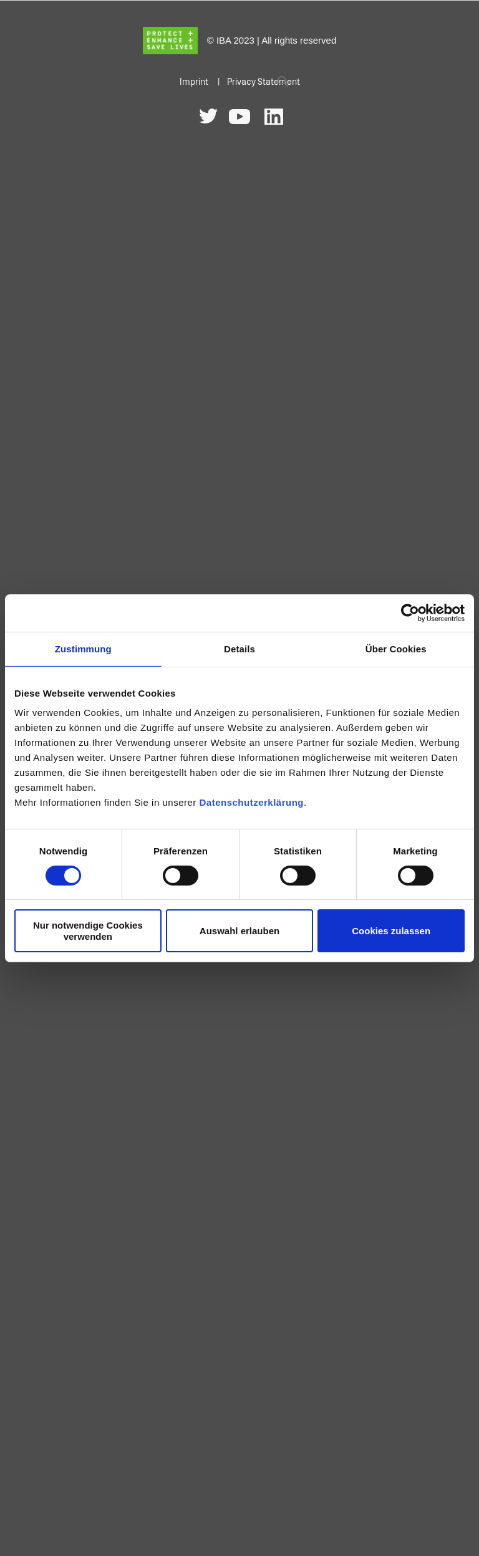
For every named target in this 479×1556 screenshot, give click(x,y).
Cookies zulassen (391, 930)
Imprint (194, 82)
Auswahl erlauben (239, 930)
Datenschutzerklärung (251, 802)
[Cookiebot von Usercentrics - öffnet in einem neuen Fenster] (410, 612)
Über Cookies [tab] (396, 648)
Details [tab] (239, 648)
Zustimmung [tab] (83, 648)
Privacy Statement (263, 82)
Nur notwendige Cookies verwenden (88, 930)
